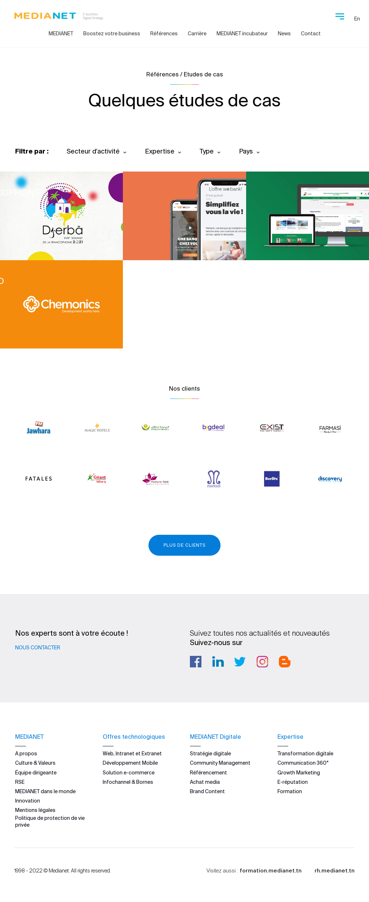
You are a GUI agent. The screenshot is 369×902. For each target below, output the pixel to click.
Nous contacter (37, 647)
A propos (26, 753)
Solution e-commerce (129, 772)
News (284, 33)
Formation (289, 791)
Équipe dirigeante (36, 772)
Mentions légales (35, 810)
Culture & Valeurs (35, 763)
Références (164, 33)
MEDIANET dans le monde (45, 791)
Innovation (27, 801)
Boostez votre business (111, 33)
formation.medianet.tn (271, 870)
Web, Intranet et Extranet (132, 753)
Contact (311, 33)
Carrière (197, 33)
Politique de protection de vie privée (50, 821)
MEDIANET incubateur (242, 33)
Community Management (220, 763)
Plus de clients (184, 545)
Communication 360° (303, 763)
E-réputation (292, 782)
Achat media (205, 782)
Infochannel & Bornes (128, 782)
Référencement (208, 772)
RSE (20, 782)
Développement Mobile (130, 763)
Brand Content (207, 791)
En (357, 19)
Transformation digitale (305, 753)
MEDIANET (61, 33)
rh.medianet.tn (335, 870)
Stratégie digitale (210, 753)
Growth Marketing (298, 772)
